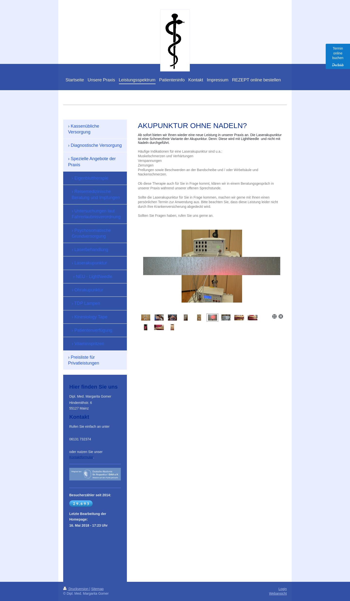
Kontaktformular (81, 457)
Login (283, 589)
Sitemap (97, 589)
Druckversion (76, 589)
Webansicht (278, 593)
